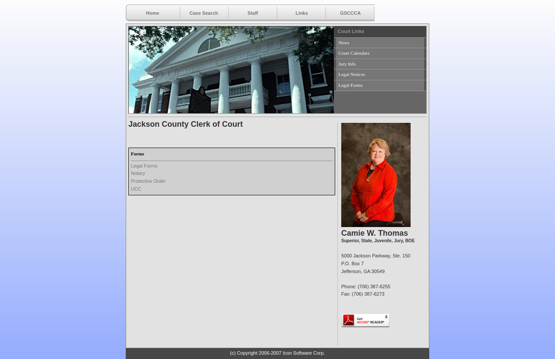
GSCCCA (350, 13)
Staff (253, 13)
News (344, 42)
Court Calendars (354, 53)
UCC (136, 188)
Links (302, 13)
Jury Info (347, 63)
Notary (138, 173)
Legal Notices (352, 74)
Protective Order (148, 181)
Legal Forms (351, 85)
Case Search (203, 13)
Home (153, 13)
